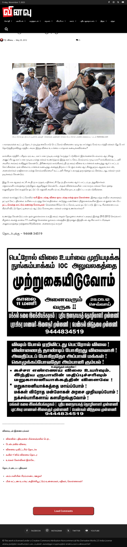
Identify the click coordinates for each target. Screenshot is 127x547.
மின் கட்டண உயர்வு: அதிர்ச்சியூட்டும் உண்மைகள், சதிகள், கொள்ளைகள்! (44, 481)
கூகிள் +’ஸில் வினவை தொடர (21, 454)
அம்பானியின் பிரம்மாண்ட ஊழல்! (24, 476)
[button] (6, 29)
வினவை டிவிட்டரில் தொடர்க (21, 449)
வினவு (10, 40)
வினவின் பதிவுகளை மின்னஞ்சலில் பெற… (28, 439)
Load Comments (63, 511)
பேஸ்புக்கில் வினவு (16, 444)
